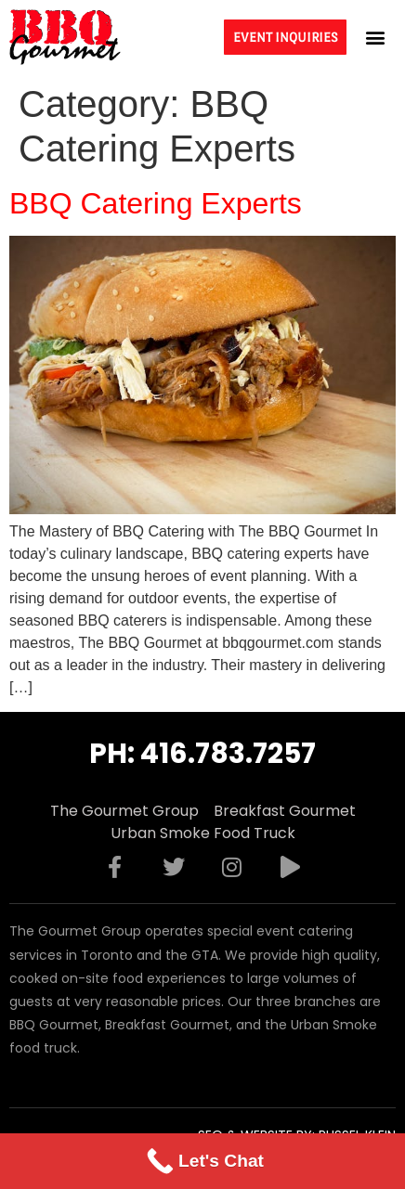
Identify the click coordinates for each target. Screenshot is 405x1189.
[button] (375, 36)
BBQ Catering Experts (155, 203)
